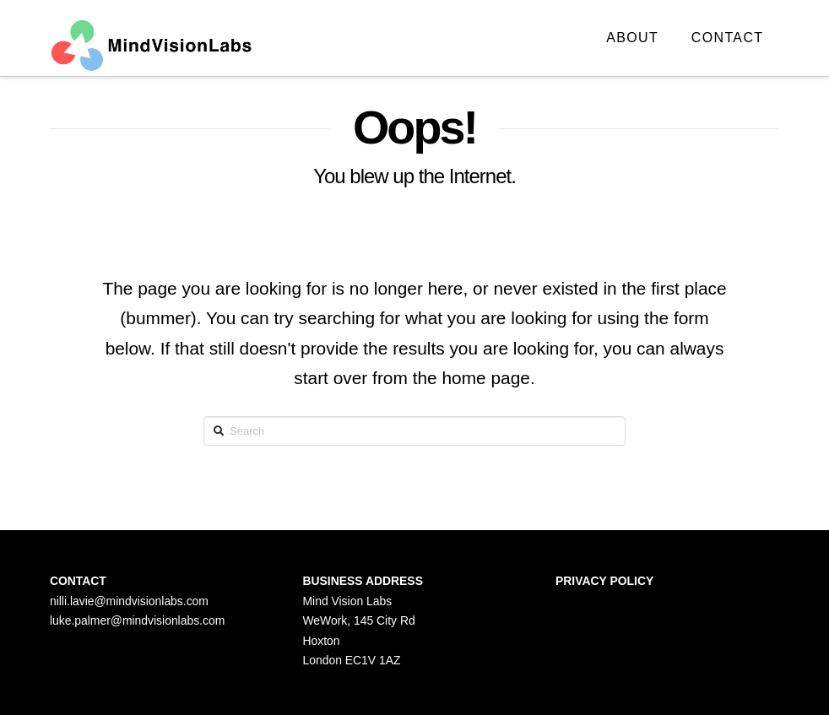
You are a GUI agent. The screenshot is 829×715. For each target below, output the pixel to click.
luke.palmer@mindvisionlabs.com (137, 620)
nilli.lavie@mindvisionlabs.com (129, 601)
